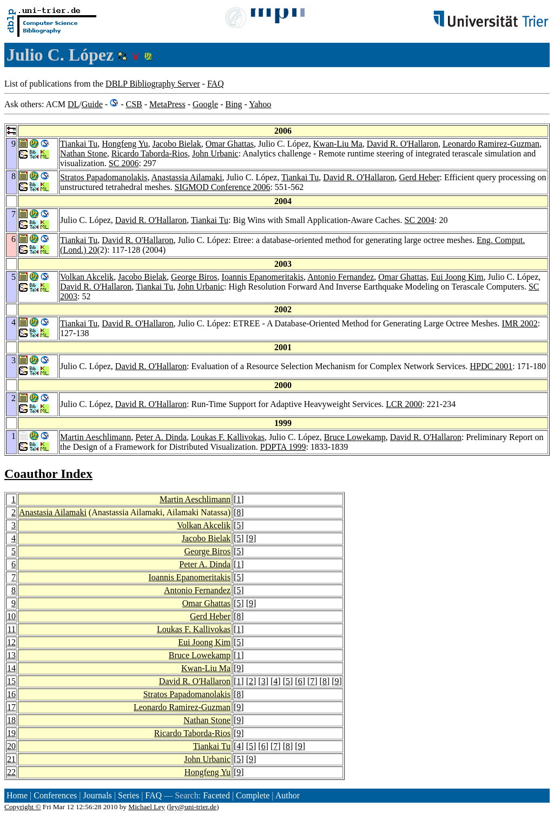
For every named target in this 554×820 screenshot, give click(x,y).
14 (11, 668)
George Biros (194, 276)
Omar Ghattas (230, 143)
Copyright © (22, 807)
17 (11, 707)
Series (128, 795)
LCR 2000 (404, 404)
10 (11, 616)
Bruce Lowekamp (355, 437)
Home (17, 795)
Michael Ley (146, 807)
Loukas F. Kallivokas (228, 437)
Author (287, 795)
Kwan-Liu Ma (337, 143)
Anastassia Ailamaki (186, 177)
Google (205, 104)
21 (11, 759)
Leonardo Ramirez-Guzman (491, 143)
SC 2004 (420, 220)
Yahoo (260, 104)
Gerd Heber (419, 177)
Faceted (216, 795)
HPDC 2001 (491, 366)
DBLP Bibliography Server (152, 83)
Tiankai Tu (78, 143)
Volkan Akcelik (87, 276)
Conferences (55, 795)
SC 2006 (124, 163)
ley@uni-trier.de (192, 807)
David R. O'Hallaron (402, 143)
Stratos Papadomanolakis (103, 177)
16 (11, 694)
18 (11, 720)
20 (11, 746)
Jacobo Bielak (176, 143)
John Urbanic (215, 153)
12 (11, 642)
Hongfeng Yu (125, 143)
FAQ (215, 83)
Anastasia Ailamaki (53, 512)
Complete (252, 795)
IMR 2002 (520, 323)
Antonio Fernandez (340, 276)
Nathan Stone (83, 153)
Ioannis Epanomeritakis (263, 276)
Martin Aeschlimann (95, 437)
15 (11, 681)
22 (11, 772)
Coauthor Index (48, 474)
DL (73, 104)
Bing (233, 104)
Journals (97, 795)
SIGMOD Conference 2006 (223, 187)
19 (11, 733)
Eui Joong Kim (457, 276)
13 (11, 655)
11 (12, 629)
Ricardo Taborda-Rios (149, 153)
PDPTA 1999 (283, 446)
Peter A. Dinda (161, 437)
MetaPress (167, 104)
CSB (134, 104)
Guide (92, 104)
